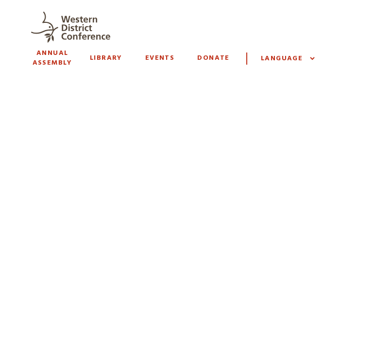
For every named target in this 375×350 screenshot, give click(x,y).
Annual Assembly (52, 58)
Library (106, 58)
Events (159, 58)
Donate (213, 58)
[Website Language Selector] (287, 58)
